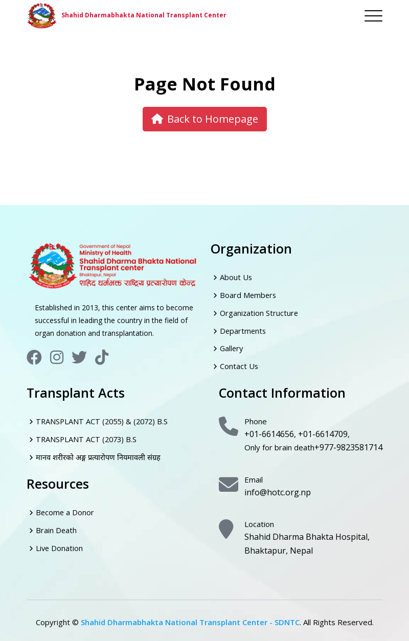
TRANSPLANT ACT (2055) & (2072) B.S (104, 420)
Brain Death (56, 528)
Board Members (249, 294)
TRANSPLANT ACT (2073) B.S (88, 437)
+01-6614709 (322, 432)
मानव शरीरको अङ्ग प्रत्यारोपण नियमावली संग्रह (100, 455)
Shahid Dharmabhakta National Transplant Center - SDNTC (190, 616)
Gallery (232, 347)
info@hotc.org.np (274, 488)
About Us (236, 277)
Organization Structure (260, 312)
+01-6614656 (268, 432)
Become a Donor (65, 510)
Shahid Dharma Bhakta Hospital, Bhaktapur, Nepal (300, 538)
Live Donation (60, 545)
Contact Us (239, 365)
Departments (243, 330)
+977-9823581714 (348, 445)
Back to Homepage (204, 119)
